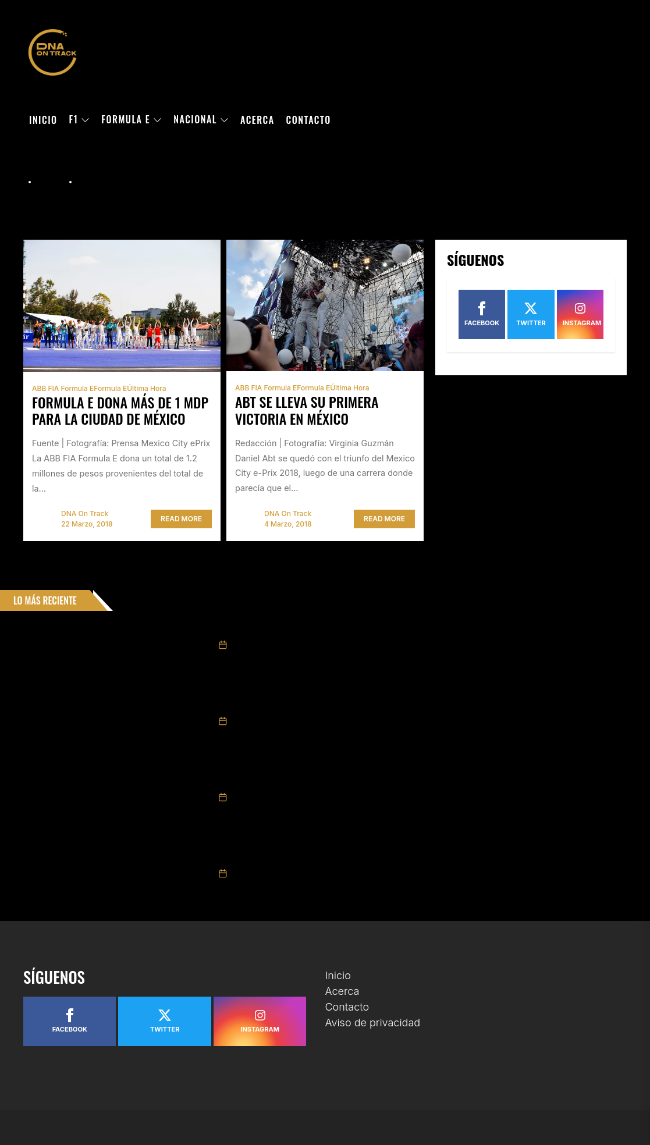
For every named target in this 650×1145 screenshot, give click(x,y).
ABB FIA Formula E (63, 388)
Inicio (43, 120)
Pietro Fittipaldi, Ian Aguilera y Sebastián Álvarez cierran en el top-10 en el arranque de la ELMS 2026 (413, 856)
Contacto (308, 120)
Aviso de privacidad (373, 1022)
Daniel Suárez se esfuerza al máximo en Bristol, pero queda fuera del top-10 (364, 780)
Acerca (257, 120)
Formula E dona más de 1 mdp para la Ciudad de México (120, 410)
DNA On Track (84, 513)
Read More (181, 518)
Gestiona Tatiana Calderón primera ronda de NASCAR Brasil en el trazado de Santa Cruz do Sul (400, 704)
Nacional (201, 119)
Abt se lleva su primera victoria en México (306, 410)
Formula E (131, 119)
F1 (79, 119)
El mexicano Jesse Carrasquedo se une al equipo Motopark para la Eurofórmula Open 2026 (392, 627)
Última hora (146, 388)
